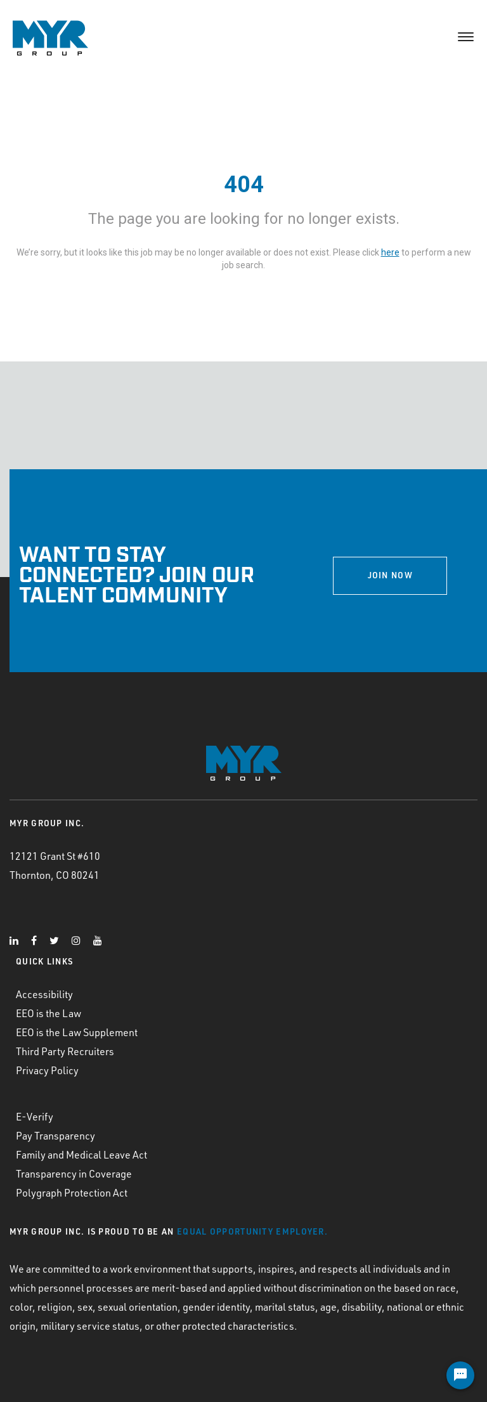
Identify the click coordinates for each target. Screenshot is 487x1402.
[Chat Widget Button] (460, 1375)
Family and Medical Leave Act (81, 1154)
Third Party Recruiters (65, 1051)
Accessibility (44, 994)
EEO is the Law (48, 1013)
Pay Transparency (55, 1135)
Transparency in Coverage (74, 1173)
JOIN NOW (390, 575)
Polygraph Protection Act (71, 1192)
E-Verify (34, 1116)
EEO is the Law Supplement (77, 1032)
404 (244, 184)
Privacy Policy (47, 1070)
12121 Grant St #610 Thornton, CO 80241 (55, 865)
